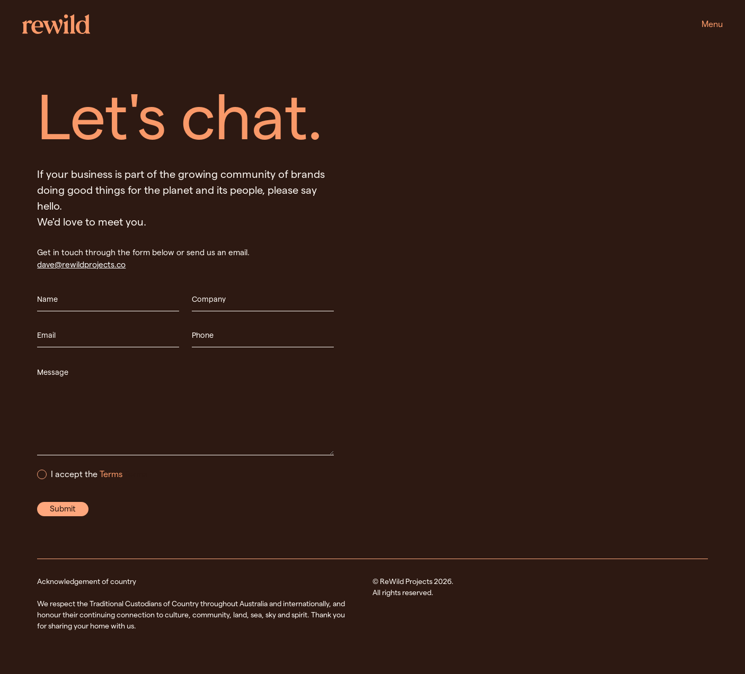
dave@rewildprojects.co (81, 264)
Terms (111, 474)
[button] (712, 24)
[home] (56, 23)
